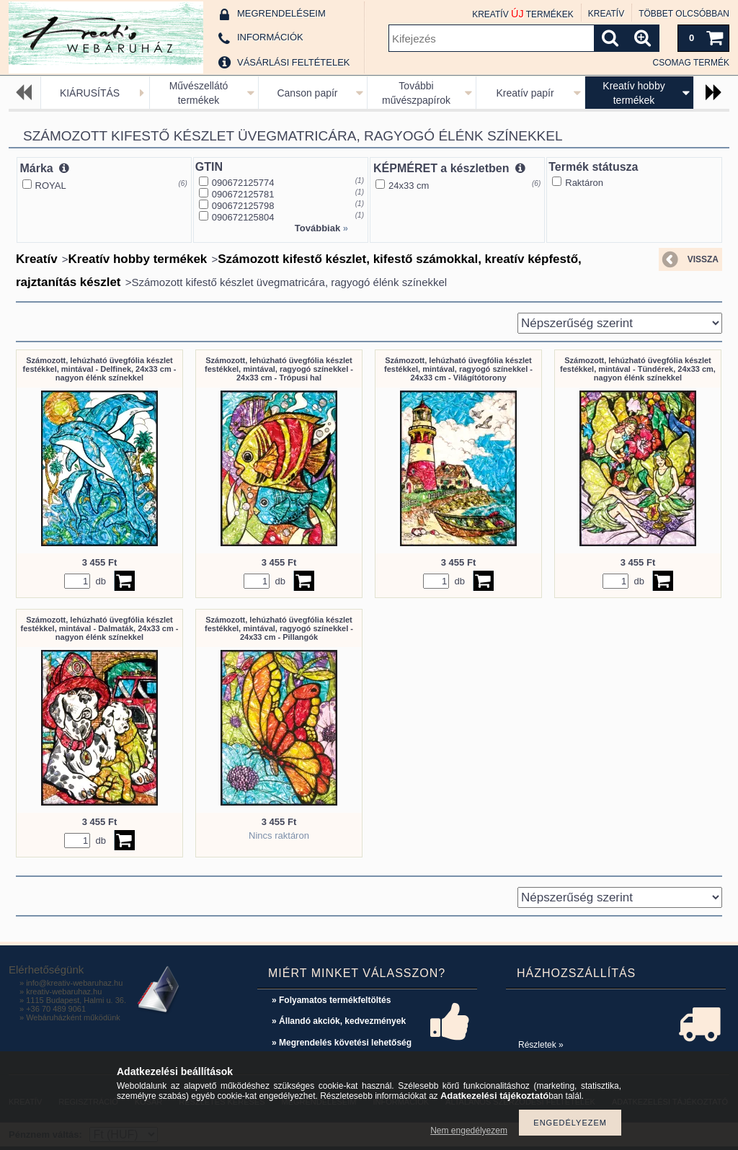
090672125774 (243, 182)
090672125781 (243, 194)
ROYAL (50, 185)
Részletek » (541, 1045)
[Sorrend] (619, 323)
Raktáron (584, 182)
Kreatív (37, 259)
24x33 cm (408, 185)
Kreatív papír (525, 93)
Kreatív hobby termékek (138, 259)
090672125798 (243, 205)
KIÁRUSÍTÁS (90, 93)
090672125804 (243, 217)
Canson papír (307, 93)
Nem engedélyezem (468, 1131)
